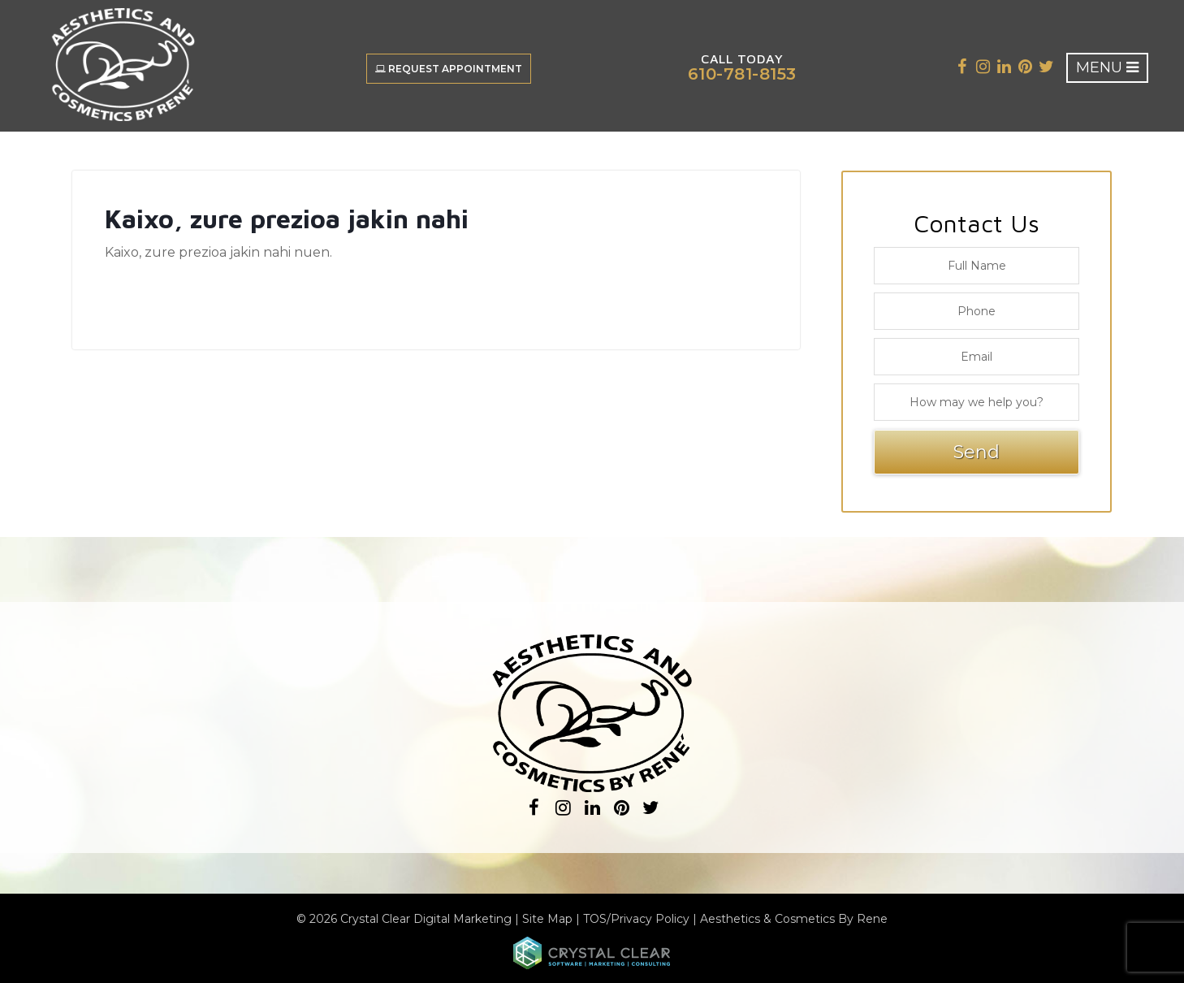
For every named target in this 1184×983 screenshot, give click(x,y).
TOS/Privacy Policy (636, 919)
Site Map (547, 919)
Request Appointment (448, 69)
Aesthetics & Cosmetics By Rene (794, 919)
